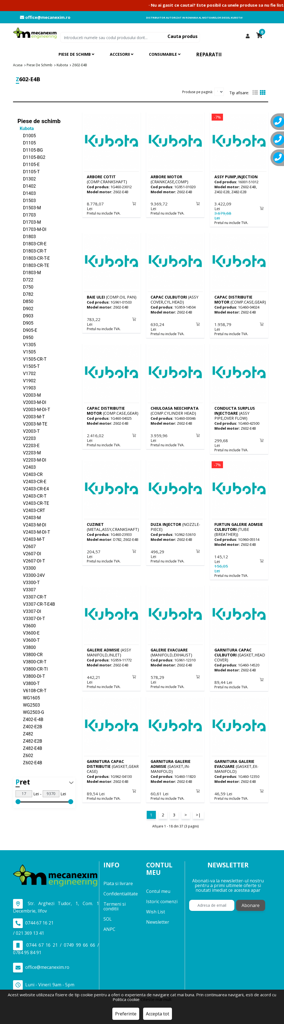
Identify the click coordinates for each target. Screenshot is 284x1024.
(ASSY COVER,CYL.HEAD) (174, 299)
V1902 (26, 380)
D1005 (26, 135)
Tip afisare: (239, 92)
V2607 (26, 546)
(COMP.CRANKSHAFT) (107, 179)
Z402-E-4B (30, 719)
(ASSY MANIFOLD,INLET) (109, 650)
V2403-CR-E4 (33, 488)
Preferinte (125, 1014)
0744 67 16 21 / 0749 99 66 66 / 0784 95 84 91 (56, 944)
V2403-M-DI (31, 524)
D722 (25, 279)
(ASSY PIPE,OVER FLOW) (234, 412)
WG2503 (28, 704)
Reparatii (209, 54)
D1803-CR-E (32, 243)
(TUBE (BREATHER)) (238, 527)
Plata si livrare (118, 880)
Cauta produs (182, 36)
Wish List (155, 908)
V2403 (26, 467)
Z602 (25, 755)
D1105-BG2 (31, 157)
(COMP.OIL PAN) (111, 296)
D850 (25, 301)
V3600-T (28, 640)
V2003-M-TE (32, 423)
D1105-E (28, 164)
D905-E (27, 330)
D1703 (26, 214)
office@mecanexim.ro (45, 17)
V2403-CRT (31, 510)
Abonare (251, 902)
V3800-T (28, 683)
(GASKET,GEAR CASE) (113, 763)
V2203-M (29, 452)
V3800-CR (30, 654)
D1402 (26, 186)
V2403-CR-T (32, 495)
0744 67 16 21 (33, 920)
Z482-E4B (29, 748)
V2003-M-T (31, 416)
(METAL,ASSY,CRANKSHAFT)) (113, 525)
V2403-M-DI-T (33, 531)
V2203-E (28, 445)
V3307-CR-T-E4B (36, 604)
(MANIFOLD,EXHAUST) (171, 650)
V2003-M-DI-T (33, 409)
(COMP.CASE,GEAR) (240, 299)
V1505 (26, 351)
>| (198, 811)
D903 (25, 315)
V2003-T (28, 431)
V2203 (26, 438)
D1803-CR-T (32, 250)
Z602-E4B (29, 762)
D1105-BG (30, 149)
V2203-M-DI (31, 459)
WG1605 (28, 697)
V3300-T (28, 582)
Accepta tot (157, 1014)
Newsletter (157, 919)
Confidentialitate (120, 891)
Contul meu (158, 888)
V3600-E (28, 632)
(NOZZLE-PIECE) (175, 525)
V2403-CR (30, 474)
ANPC (109, 926)
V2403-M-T (31, 539)
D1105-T (28, 171)
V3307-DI (29, 611)
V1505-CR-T (32, 358)
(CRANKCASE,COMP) (169, 179)
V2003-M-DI (31, 402)
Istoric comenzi (162, 898)
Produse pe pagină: (197, 91)
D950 (25, 337)
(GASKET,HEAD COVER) (239, 652)
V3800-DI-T (31, 676)
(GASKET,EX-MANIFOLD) (236, 763)
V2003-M (29, 395)
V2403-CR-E (31, 481)
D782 (25, 294)
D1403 (26, 193)
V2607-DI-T (31, 560)
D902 (25, 308)
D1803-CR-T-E (33, 258)
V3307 (26, 589)
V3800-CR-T (32, 661)
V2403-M (29, 517)
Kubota (25, 128)
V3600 (26, 625)
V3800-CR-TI (32, 668)
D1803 (26, 236)
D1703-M (29, 222)
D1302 (26, 178)
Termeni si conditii (114, 903)
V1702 (26, 373)
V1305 (26, 344)
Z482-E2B (29, 740)
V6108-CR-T (32, 690)
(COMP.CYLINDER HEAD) (175, 409)
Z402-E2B (29, 726)
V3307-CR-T (32, 596)
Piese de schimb (38, 121)
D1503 (26, 200)
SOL (107, 916)
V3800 (26, 647)
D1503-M (29, 207)
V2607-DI (29, 553)
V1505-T (28, 366)
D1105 (26, 142)
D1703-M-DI (31, 229)
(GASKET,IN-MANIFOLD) (171, 763)
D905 (25, 322)
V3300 (26, 567)
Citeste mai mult (156, 999)
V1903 (26, 387)
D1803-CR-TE (33, 265)
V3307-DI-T (31, 618)
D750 (25, 286)
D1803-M (29, 272)
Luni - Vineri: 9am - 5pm (43, 982)
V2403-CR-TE (33, 503)
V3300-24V (31, 575)
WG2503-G (30, 712)
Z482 (25, 733)
